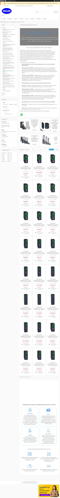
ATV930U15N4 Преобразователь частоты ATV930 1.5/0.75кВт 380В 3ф (39, 167)
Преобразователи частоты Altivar (8, 71)
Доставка (32, 18)
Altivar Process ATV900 (55, 139)
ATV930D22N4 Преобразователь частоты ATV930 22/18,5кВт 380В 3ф (52, 252)
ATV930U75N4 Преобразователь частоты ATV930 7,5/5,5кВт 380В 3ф (39, 224)
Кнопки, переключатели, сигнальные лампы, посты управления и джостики (8, 49)
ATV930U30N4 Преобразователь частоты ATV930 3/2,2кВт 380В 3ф (25, 196)
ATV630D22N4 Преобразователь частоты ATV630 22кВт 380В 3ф (52, 364)
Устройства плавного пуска (8, 85)
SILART (4, 89)
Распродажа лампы (6, 90)
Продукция (4, 27)
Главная (3, 18)
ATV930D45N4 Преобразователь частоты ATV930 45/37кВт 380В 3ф (52, 280)
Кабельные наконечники (7, 41)
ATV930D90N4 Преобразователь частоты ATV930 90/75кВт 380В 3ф (52, 308)
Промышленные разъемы (8, 54)
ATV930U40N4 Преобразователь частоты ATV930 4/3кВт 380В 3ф (52, 196)
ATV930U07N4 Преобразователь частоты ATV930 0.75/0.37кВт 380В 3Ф (25, 168)
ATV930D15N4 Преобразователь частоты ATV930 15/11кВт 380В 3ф (25, 252)
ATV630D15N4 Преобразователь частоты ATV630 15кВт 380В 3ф (25, 364)
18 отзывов (57, 0)
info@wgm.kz (4, 141)
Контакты (21, 18)
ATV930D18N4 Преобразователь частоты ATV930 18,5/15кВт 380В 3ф (39, 252)
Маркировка (5, 51)
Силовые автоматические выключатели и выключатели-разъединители (9, 62)
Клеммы (4, 42)
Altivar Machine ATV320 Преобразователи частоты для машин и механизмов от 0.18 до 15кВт (54, 124)
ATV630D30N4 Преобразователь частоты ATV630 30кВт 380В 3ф (25, 336)
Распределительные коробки (8, 56)
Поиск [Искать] (56, 12)
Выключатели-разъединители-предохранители (9, 79)
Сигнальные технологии (7, 65)
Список (57, 149)
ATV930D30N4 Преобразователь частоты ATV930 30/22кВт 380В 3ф (25, 280)
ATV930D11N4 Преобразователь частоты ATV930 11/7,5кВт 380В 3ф (52, 224)
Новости (16, 18)
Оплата (26, 18)
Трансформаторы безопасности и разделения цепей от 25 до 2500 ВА (9, 68)
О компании (9, 18)
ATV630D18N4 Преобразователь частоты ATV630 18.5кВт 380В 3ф (39, 364)
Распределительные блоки (8, 81)
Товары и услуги (6, 21)
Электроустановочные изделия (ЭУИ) (9, 87)
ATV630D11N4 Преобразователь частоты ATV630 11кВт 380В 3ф (52, 336)
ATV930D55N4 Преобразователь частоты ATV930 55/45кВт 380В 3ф (25, 308)
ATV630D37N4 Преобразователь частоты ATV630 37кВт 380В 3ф (39, 336)
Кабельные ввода (6, 39)
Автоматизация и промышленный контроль (8, 58)
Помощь (44, 18)
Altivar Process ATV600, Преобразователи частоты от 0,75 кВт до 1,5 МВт (34, 138)
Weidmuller (5, 73)
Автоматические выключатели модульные (9, 30)
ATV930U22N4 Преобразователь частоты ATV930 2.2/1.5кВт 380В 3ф (52, 167)
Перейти (34, 130)
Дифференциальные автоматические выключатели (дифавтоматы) (9, 75)
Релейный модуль (6, 60)
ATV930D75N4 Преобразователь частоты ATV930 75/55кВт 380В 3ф (39, 308)
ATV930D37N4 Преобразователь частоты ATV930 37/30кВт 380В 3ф (39, 280)
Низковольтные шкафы (7, 53)
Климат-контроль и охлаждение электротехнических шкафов (9, 45)
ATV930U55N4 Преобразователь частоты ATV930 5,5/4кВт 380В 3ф (25, 224)
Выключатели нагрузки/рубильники (7, 32)
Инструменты (5, 38)
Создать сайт (9, 0)
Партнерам (38, 18)
